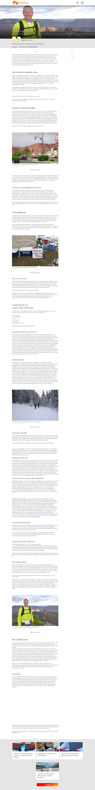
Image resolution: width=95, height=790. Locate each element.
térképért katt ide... (37, 516)
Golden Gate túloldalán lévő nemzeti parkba (36, 82)
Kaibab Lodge (41, 175)
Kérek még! (47, 768)
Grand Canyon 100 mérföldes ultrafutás (28, 47)
